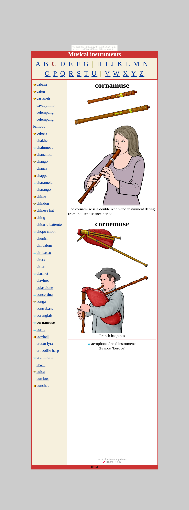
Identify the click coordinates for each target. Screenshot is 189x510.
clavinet (43, 280)
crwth (41, 364)
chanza (42, 168)
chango (42, 161)
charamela (45, 182)
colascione (45, 287)
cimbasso (44, 252)
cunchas (43, 385)
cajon (41, 91)
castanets (44, 98)
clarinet (42, 273)
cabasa (42, 84)
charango (44, 189)
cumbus (43, 378)
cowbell (43, 336)
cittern (41, 266)
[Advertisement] (112, 378)
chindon (43, 203)
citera (41, 259)
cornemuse (112, 224)
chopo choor (46, 231)
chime (41, 196)
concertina (45, 294)
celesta (42, 133)
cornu (41, 329)
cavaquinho (46, 105)
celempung (45, 112)
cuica (41, 371)
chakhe (42, 140)
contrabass (45, 308)
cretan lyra (45, 343)
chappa (42, 175)
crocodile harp (48, 350)
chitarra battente (49, 224)
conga (41, 301)
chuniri (42, 238)
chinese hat (45, 210)
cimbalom (44, 245)
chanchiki (44, 154)
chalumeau (45, 147)
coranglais (45, 315)
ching (41, 217)
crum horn (45, 357)
